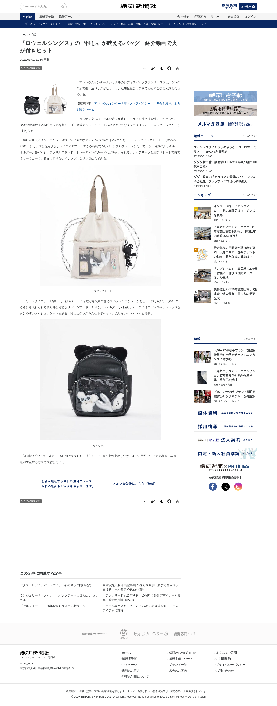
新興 (130, 23)
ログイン (250, 16)
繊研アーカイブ (69, 16)
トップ (24, 23)
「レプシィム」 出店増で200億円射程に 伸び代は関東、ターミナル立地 (235, 273)
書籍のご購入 (130, 670)
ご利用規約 (222, 658)
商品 (123, 23)
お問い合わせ (224, 670)
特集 (138, 23)
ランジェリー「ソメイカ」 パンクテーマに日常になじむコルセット (58, 598)
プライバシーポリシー (230, 664)
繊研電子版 (46, 16)
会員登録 (233, 16)
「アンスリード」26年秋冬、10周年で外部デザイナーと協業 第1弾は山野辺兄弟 (141, 598)
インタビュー (57, 23)
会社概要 (183, 16)
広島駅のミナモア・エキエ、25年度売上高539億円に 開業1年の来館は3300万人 (235, 231)
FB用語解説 (190, 23)
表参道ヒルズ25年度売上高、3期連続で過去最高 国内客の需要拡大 (235, 294)
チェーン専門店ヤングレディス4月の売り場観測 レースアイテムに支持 (140, 608)
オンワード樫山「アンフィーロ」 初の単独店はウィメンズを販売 (234, 211)
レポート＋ (164, 23)
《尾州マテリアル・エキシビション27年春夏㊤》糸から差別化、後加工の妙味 (234, 375)
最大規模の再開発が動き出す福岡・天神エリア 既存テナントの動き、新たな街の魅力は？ (234, 252)
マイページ (129, 664)
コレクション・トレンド (104, 23)
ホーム (24, 34)
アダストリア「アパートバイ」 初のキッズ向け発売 (55, 585)
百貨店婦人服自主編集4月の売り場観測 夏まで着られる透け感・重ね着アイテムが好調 (140, 587)
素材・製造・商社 (78, 23)
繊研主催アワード (180, 658)
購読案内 (200, 16)
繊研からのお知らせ (181, 652)
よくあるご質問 (225, 652)
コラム (177, 23)
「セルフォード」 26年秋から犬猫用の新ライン (53, 606)
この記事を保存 (30, 68)
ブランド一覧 (177, 664)
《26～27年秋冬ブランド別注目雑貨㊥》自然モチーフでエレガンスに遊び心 (235, 355)
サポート (217, 16)
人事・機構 (149, 23)
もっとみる (250, 135)
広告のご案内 (177, 670)
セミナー (204, 23)
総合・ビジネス (39, 23)
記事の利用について (135, 676)
